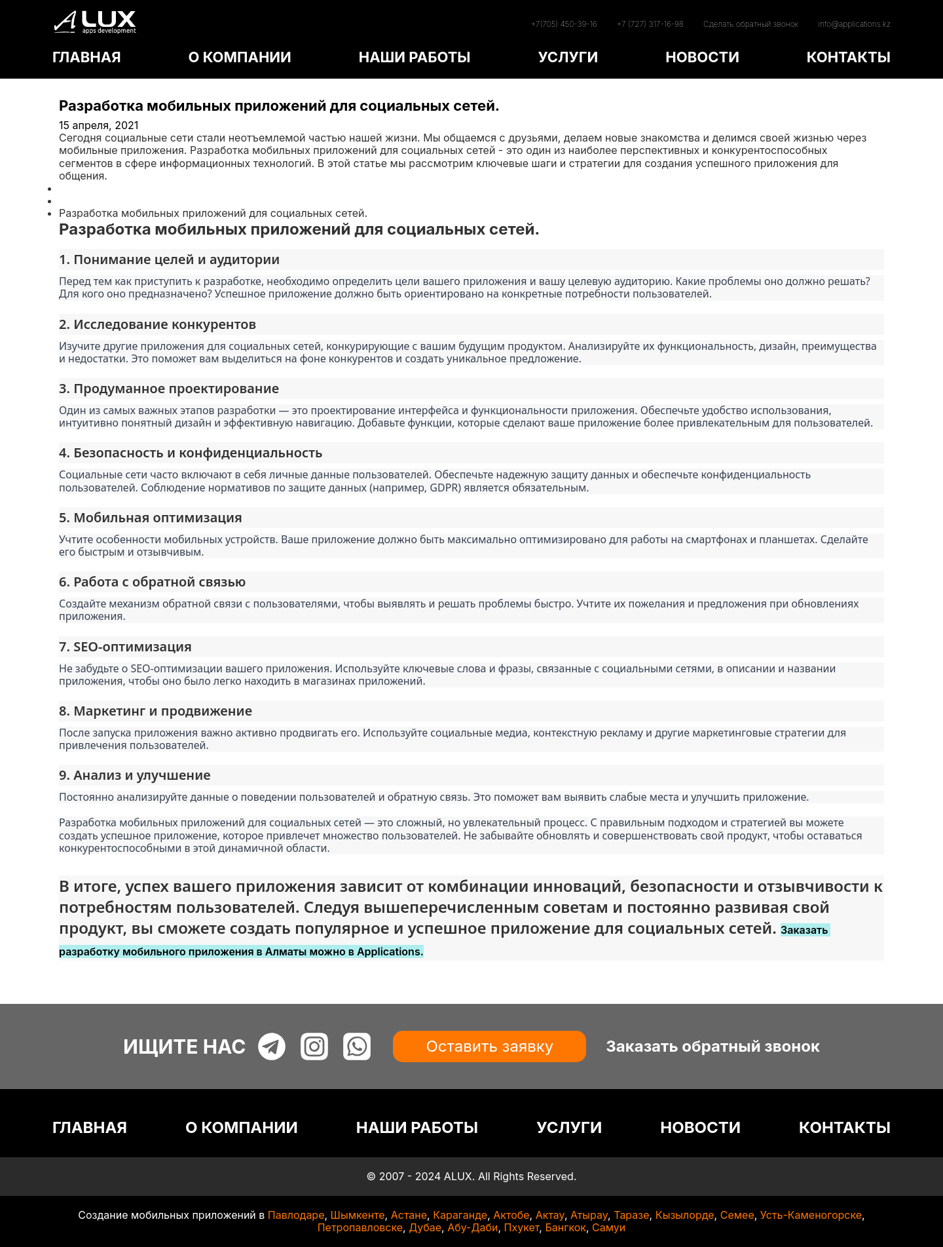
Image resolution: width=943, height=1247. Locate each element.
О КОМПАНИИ (239, 57)
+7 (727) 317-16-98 (650, 24)
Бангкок (565, 1227)
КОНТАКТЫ (849, 57)
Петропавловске (360, 1227)
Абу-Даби (472, 1227)
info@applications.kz (854, 24)
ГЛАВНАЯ (86, 57)
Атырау (589, 1214)
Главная (80, 188)
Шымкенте (358, 1214)
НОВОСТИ (702, 57)
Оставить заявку (489, 1046)
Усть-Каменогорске (811, 1214)
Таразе (631, 1214)
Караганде (460, 1214)
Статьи (76, 200)
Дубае (425, 1227)
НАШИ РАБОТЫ (415, 57)
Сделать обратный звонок (750, 24)
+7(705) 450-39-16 (563, 24)
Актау (550, 1214)
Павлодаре (296, 1214)
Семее (737, 1214)
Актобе (511, 1214)
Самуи (608, 1227)
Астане (409, 1214)
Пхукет (522, 1227)
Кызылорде (685, 1214)
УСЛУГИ (568, 57)
